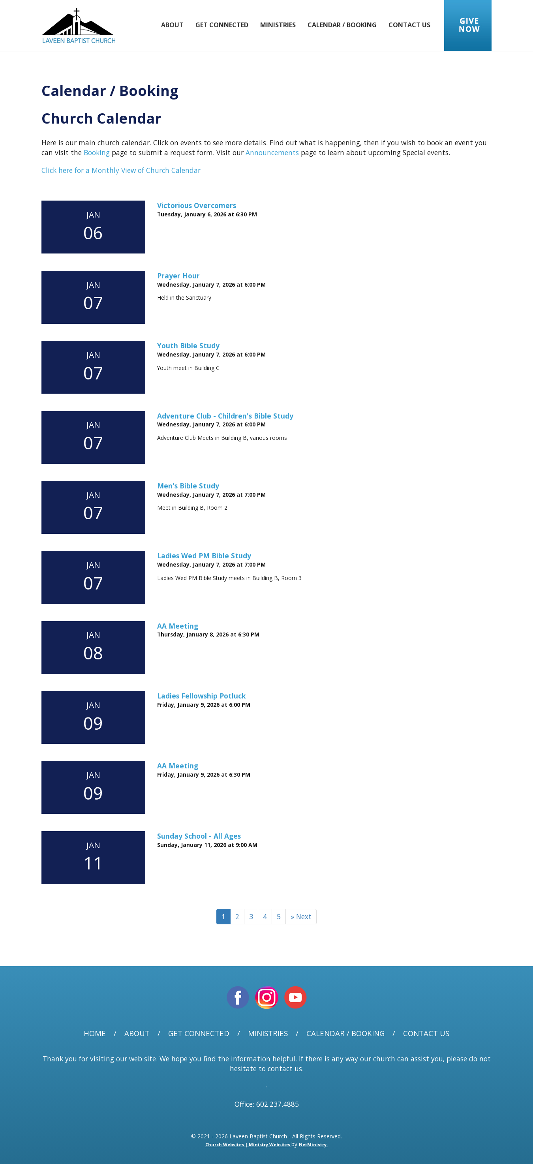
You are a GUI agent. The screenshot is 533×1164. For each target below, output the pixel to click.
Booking (97, 152)
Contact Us (409, 25)
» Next (301, 916)
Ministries (278, 25)
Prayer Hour (178, 275)
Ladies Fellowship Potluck (201, 695)
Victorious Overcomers (196, 205)
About (172, 25)
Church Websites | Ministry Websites (248, 1144)
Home (95, 1033)
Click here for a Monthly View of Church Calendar (121, 170)
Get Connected (221, 25)
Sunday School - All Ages (199, 836)
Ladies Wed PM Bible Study (204, 555)
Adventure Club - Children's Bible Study (225, 416)
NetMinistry (313, 1144)
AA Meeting (177, 626)
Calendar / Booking (342, 25)
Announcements (272, 152)
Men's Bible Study (188, 485)
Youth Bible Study (188, 345)
